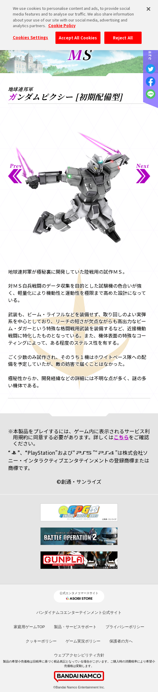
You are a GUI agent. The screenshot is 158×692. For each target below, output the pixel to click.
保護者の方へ (121, 641)
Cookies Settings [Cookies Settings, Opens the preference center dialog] (30, 34)
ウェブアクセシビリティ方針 (79, 655)
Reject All (123, 34)
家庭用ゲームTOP (29, 627)
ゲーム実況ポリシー (83, 641)
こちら (121, 437)
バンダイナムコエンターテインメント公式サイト (79, 612)
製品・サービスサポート (75, 627)
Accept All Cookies (78, 34)
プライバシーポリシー (125, 627)
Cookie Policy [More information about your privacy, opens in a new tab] (61, 22)
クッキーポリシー (41, 641)
